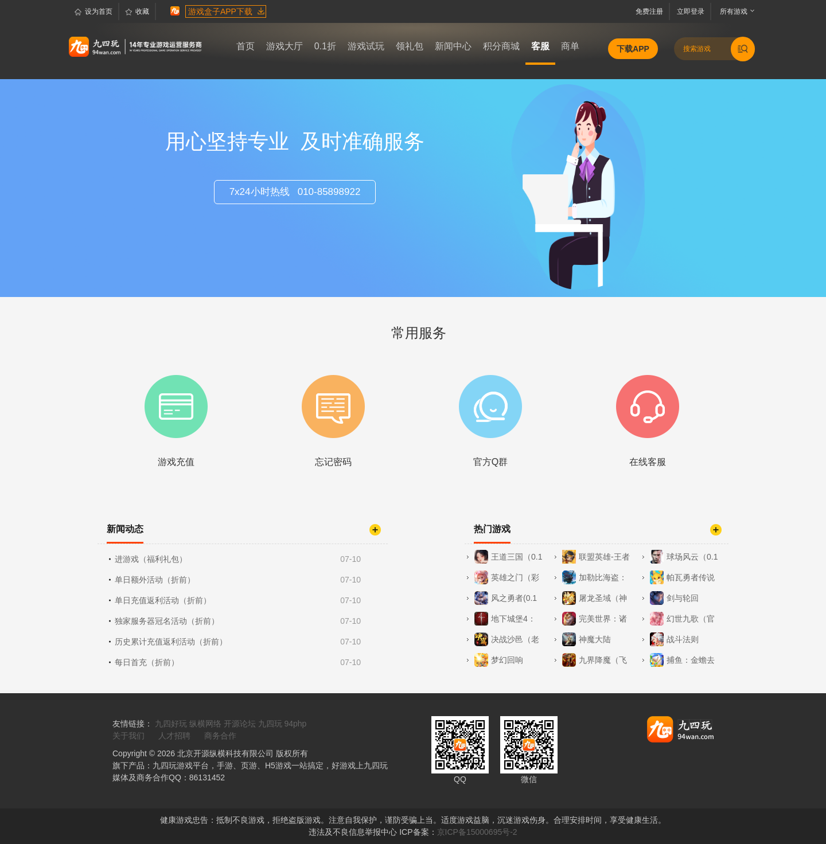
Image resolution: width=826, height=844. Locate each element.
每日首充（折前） (239, 662)
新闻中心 (453, 46)
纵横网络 (205, 723)
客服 (540, 46)
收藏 (137, 12)
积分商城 (501, 46)
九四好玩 (171, 723)
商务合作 (220, 735)
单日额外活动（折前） (239, 579)
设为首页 (93, 12)
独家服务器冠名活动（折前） (239, 621)
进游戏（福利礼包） (239, 559)
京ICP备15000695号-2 (477, 832)
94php (295, 723)
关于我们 (128, 735)
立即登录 (692, 11)
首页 (245, 46)
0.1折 (325, 46)
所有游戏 (730, 11)
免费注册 (652, 11)
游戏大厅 (284, 46)
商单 (570, 46)
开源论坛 (240, 723)
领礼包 (409, 46)
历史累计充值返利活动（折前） (239, 641)
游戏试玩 (366, 46)
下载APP (633, 48)
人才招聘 (174, 735)
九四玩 (270, 723)
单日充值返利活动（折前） (239, 600)
